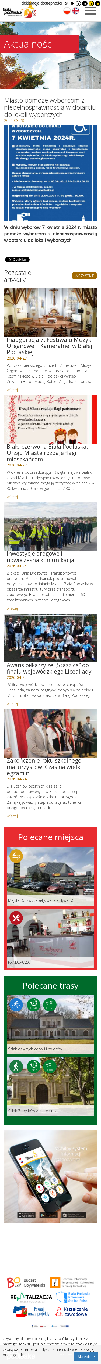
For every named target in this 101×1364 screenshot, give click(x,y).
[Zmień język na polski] (67, 10)
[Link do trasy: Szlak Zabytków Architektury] (50, 1086)
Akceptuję (86, 1356)
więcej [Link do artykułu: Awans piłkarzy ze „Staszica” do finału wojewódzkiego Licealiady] (12, 703)
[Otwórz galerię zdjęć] (50, 173)
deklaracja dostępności (42, 3)
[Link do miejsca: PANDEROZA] (50, 938)
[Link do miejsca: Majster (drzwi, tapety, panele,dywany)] (50, 876)
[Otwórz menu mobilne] (90, 10)
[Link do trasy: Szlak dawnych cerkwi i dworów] (50, 1024)
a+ (66, 3)
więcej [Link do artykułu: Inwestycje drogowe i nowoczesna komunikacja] (12, 608)
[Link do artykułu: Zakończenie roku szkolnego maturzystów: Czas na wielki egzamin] (50, 733)
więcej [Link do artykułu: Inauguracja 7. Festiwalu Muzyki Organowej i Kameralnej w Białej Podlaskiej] (12, 389)
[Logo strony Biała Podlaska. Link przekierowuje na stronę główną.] (19, 9)
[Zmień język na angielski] (75, 10)
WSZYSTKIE (84, 275)
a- (72, 3)
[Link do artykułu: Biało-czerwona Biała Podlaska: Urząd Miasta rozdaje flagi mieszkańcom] (50, 419)
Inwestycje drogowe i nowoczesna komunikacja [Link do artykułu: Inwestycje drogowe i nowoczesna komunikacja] (40, 556)
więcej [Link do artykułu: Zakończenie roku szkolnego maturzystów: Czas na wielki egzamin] (12, 816)
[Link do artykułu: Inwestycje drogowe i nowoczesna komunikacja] (50, 526)
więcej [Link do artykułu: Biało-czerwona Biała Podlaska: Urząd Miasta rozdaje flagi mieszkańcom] (12, 496)
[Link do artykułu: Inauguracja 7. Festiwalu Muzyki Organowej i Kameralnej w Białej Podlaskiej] (50, 312)
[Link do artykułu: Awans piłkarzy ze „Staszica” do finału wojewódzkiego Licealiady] (50, 638)
